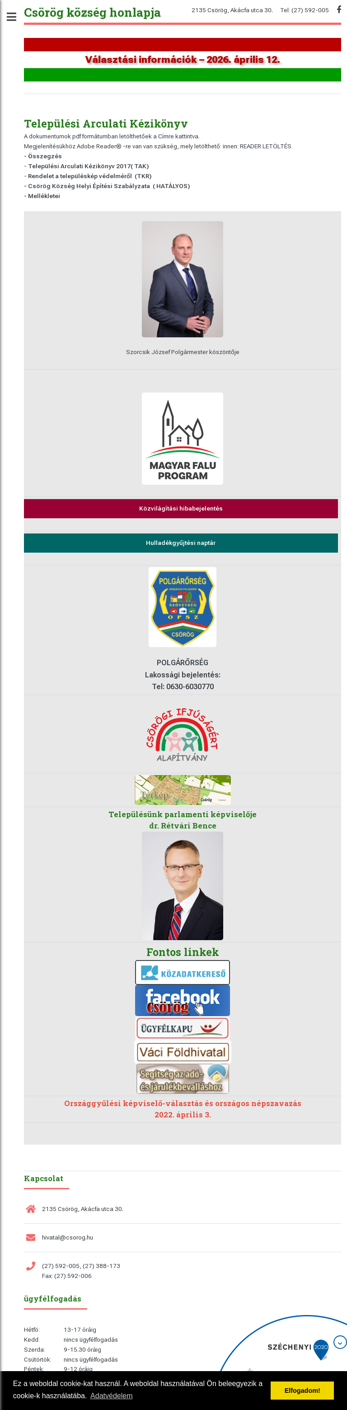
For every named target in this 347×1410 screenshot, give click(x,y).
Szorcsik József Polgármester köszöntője (182, 352)
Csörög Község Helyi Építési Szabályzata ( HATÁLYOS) (109, 186)
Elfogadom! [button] (302, 1390)
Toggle (16, 17)
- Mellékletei (42, 196)
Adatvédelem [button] (111, 1396)
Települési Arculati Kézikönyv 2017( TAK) (88, 166)
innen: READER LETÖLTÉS (257, 146)
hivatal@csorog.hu (67, 1237)
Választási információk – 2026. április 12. (182, 59)
